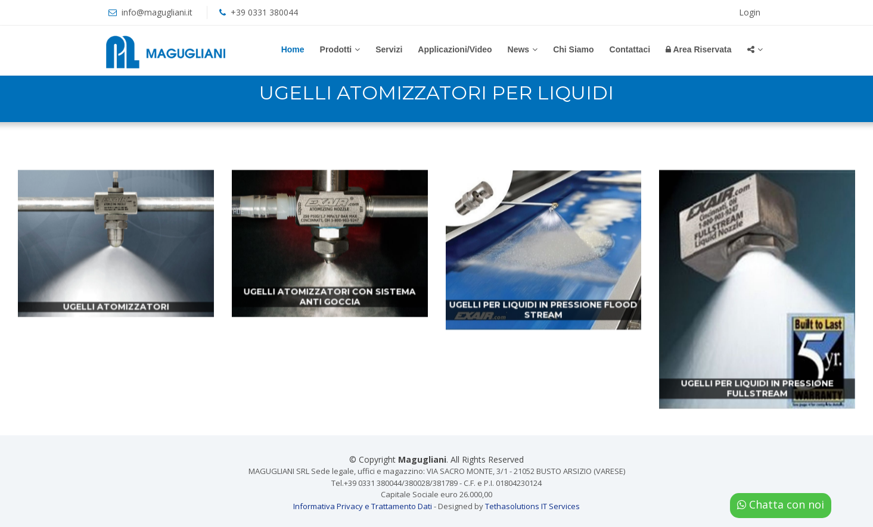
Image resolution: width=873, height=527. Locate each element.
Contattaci (630, 49)
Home (293, 49)
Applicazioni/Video (455, 49)
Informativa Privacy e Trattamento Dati (362, 506)
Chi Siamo (573, 49)
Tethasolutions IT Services (532, 506)
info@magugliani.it (157, 12)
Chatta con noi (780, 504)
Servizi (388, 49)
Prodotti (336, 49)
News (519, 49)
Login (749, 12)
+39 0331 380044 (264, 12)
